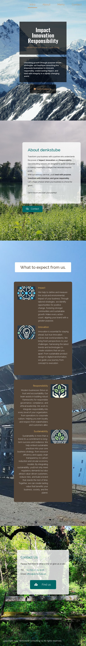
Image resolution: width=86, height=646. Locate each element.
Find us (42, 584)
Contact (77, 4)
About (46, 4)
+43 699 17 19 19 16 (35, 570)
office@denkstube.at (36, 574)
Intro (32, 4)
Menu (61, 4)
